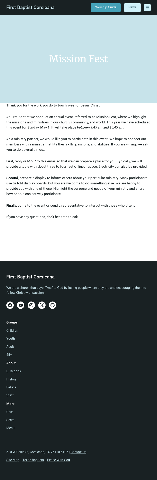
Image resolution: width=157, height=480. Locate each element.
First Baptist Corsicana (30, 7)
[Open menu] (147, 7)
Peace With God (58, 460)
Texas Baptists (33, 460)
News (132, 7)
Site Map (12, 460)
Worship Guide (105, 7)
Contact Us (78, 452)
